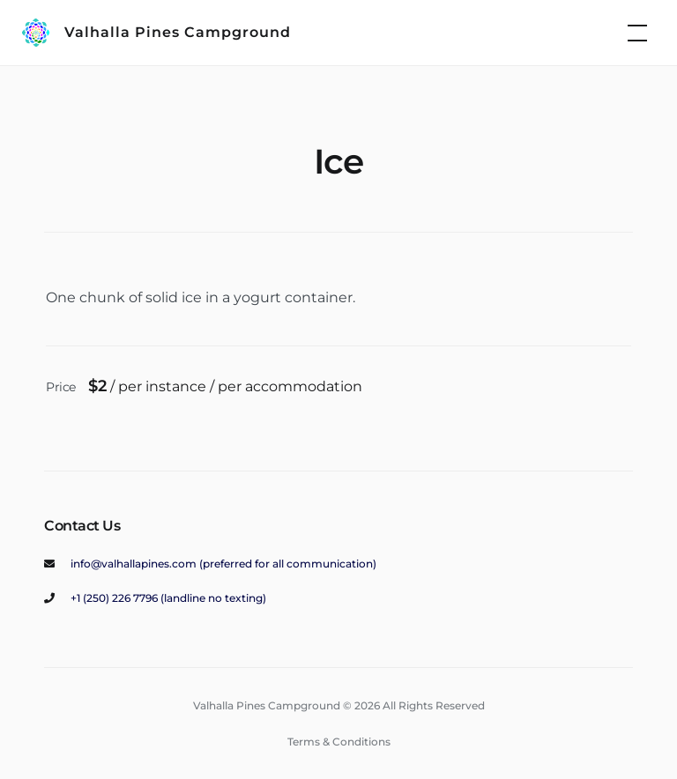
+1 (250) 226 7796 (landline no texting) (168, 598)
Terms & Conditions (339, 741)
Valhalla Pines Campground (177, 32)
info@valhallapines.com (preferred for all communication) (223, 563)
